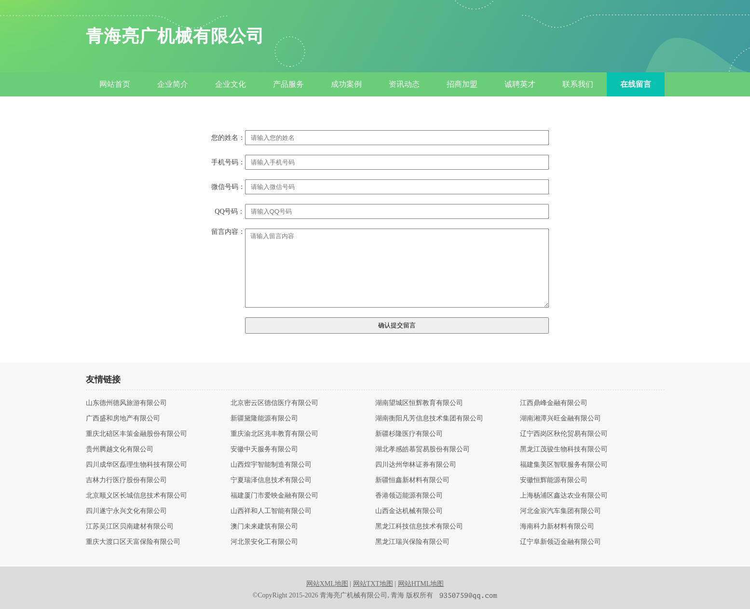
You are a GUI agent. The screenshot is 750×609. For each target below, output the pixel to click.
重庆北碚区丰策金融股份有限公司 (136, 434)
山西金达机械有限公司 (409, 511)
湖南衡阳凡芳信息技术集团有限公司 (429, 418)
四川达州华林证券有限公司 (415, 464)
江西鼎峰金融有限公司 (553, 403)
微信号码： (228, 187)
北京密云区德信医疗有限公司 (274, 403)
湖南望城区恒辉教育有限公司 (419, 403)
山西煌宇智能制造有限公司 (271, 464)
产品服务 (288, 84)
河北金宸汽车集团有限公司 (560, 511)
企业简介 (172, 84)
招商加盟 (462, 84)
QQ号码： (230, 211)
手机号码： (228, 162)
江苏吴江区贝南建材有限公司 (130, 526)
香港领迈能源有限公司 (409, 495)
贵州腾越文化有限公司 (119, 449)
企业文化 (230, 84)
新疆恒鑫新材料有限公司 (412, 480)
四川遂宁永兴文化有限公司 (126, 511)
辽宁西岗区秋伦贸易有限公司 (564, 434)
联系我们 (577, 84)
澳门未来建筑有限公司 (264, 526)
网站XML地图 (327, 583)
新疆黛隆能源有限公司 (264, 418)
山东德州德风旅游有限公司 (126, 403)
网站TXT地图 (373, 583)
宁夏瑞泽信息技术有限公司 (271, 480)
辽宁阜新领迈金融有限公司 (560, 542)
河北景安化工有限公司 (264, 542)
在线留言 (635, 84)
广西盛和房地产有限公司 (123, 418)
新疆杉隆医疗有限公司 (409, 434)
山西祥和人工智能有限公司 (271, 511)
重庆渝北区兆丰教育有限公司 (274, 434)
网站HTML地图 (421, 583)
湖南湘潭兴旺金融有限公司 (560, 418)
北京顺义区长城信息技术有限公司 (136, 495)
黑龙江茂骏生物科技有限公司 (564, 449)
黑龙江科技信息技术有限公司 (419, 526)
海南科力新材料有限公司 (557, 526)
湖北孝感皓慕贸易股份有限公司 (422, 449)
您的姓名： (228, 138)
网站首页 (114, 84)
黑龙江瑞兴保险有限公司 (412, 542)
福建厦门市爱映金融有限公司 (274, 495)
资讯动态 (404, 84)
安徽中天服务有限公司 (264, 449)
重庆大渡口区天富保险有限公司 (133, 542)
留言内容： (228, 232)
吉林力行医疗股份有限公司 (126, 480)
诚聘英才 (520, 84)
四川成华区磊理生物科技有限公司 (136, 464)
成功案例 (346, 84)
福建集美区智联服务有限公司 (564, 464)
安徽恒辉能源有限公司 (553, 480)
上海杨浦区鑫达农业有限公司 (564, 495)
